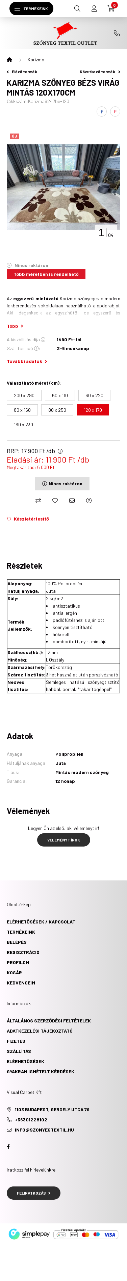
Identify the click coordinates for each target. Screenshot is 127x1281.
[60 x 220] (94, 395)
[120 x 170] (93, 409)
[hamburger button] (31, 8)
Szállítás (19, 1051)
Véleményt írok (63, 839)
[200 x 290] (24, 395)
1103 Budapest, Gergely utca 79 (52, 1109)
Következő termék (100, 71)
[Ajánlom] (72, 500)
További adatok (27, 361)
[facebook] (102, 111)
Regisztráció (23, 952)
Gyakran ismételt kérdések (40, 1071)
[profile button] (94, 8)
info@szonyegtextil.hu (44, 1130)
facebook (8, 1147)
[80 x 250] (57, 409)
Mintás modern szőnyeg (82, 772)
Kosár (14, 972)
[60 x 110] (60, 395)
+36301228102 (117, 33)
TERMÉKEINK (21, 932)
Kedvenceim (21, 982)
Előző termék (22, 71)
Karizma (36, 59)
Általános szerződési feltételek (49, 1020)
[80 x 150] (22, 409)
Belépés (17, 942)
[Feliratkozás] (28, 519)
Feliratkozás (33, 1193)
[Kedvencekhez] (55, 500)
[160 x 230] (23, 424)
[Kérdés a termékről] (89, 500)
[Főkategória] (9, 59)
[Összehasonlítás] (38, 500)
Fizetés (16, 1041)
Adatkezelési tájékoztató (40, 1031)
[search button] (77, 8)
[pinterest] (115, 111)
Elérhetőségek (25, 1061)
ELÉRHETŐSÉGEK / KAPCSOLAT (41, 921)
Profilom (18, 962)
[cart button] (111, 8)
